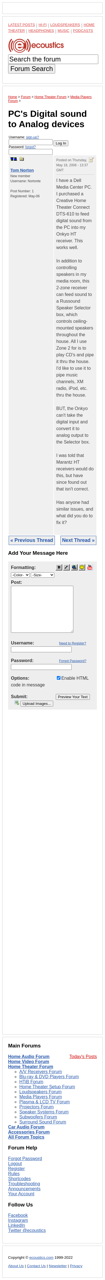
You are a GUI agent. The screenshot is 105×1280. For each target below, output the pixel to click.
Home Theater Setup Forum (47, 1086)
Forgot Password (25, 1158)
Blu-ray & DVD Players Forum (49, 1076)
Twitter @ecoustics (27, 1230)
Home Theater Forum (30, 1066)
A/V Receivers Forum (40, 1071)
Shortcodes (19, 1178)
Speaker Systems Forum (44, 1112)
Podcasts (83, 31)
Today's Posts (83, 1056)
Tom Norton (22, 170)
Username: (31, 140)
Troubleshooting (24, 1183)
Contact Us (36, 1266)
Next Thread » (78, 540)
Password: (31, 150)
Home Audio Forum (29, 1056)
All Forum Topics (26, 1137)
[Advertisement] (52, 876)
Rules (14, 1173)
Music (63, 31)
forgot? (30, 147)
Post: (16, 582)
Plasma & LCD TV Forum (44, 1101)
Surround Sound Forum (42, 1122)
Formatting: (23, 567)
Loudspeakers (65, 25)
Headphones (41, 31)
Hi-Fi (43, 25)
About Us (16, 1266)
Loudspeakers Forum (40, 1091)
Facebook (18, 1215)
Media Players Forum (40, 1096)
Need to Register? (72, 643)
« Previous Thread (31, 540)
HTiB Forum (31, 1081)
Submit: (19, 696)
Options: (20, 678)
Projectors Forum (36, 1106)
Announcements (24, 1188)
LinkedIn (16, 1225)
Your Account (21, 1193)
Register (16, 1168)
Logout (15, 1163)
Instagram (18, 1220)
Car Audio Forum (26, 1127)
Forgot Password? (72, 661)
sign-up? (32, 137)
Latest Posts (21, 25)
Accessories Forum (29, 1132)
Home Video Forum (28, 1061)
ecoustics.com (41, 1257)
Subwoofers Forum (38, 1117)
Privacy (76, 1266)
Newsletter (58, 1266)
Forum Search (31, 68)
